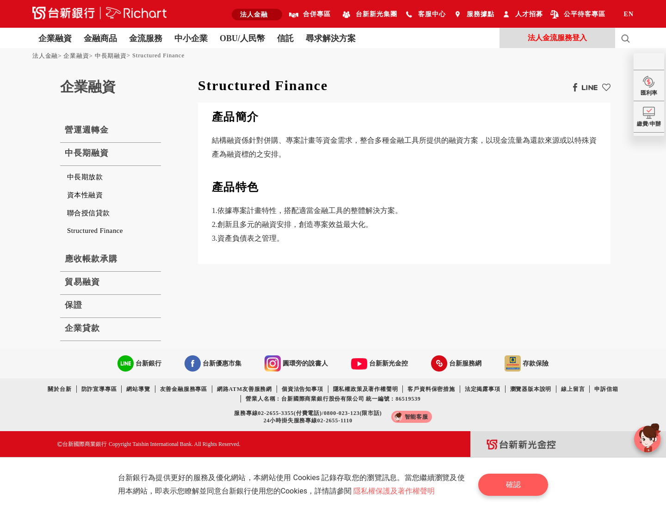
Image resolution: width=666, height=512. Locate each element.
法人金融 (45, 55)
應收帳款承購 (91, 258)
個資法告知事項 (302, 389)
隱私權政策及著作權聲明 (365, 389)
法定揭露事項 (482, 389)
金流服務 (145, 38)
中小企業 (191, 38)
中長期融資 (111, 55)
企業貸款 (82, 328)
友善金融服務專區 (183, 389)
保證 (73, 305)
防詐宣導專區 (99, 389)
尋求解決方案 (331, 38)
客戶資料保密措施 (431, 389)
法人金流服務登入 (557, 38)
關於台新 (59, 389)
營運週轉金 (87, 129)
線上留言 (573, 389)
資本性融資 (85, 195)
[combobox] (257, 14)
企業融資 (55, 38)
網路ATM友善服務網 (244, 389)
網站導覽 (138, 389)
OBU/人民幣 (242, 38)
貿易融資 (82, 281)
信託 (285, 38)
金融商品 (100, 38)
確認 (513, 484)
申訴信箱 (606, 389)
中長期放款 (85, 177)
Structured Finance (158, 55)
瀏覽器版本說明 (531, 389)
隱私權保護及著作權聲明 (394, 491)
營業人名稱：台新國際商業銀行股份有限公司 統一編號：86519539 (333, 399)
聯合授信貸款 (88, 213)
